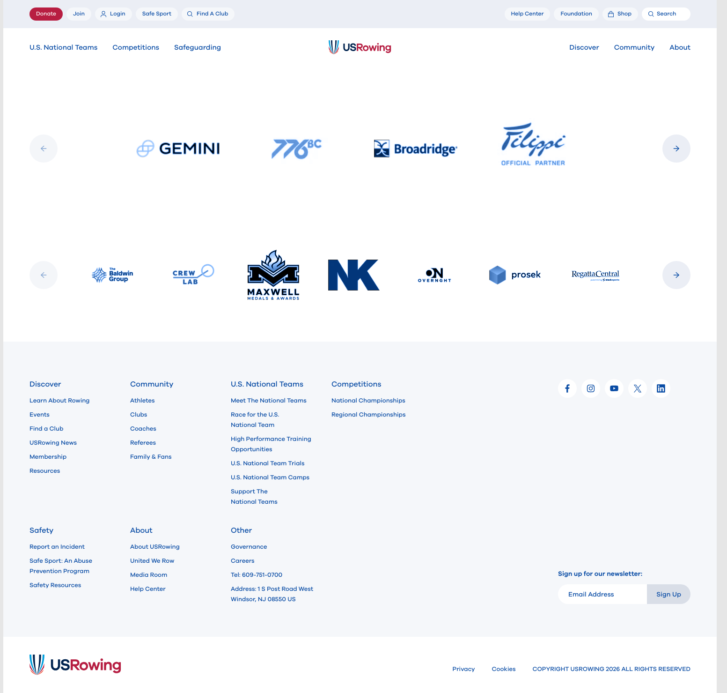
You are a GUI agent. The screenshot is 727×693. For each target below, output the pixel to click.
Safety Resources (55, 585)
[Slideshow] (360, 148)
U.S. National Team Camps (270, 477)
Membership (47, 457)
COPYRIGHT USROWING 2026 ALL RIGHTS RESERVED (611, 669)
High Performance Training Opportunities (271, 444)
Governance (249, 547)
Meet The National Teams (269, 400)
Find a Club (46, 429)
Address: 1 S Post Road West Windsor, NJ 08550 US (272, 594)
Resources (44, 471)
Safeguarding (197, 47)
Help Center (148, 589)
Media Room (148, 575)
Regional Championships (368, 414)
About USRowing (155, 547)
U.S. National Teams (63, 47)
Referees (143, 443)
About (679, 47)
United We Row (152, 561)
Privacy (464, 669)
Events (39, 414)
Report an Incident (57, 547)
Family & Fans (151, 457)
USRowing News (53, 443)
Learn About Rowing (59, 400)
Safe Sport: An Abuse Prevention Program (60, 566)
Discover (584, 47)
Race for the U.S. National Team (255, 419)
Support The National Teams (254, 496)
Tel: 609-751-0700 (256, 575)
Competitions (135, 47)
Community (634, 47)
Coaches (143, 429)
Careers (243, 561)
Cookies (504, 669)
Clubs (138, 414)
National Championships (368, 400)
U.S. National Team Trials (267, 463)
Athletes (142, 400)
